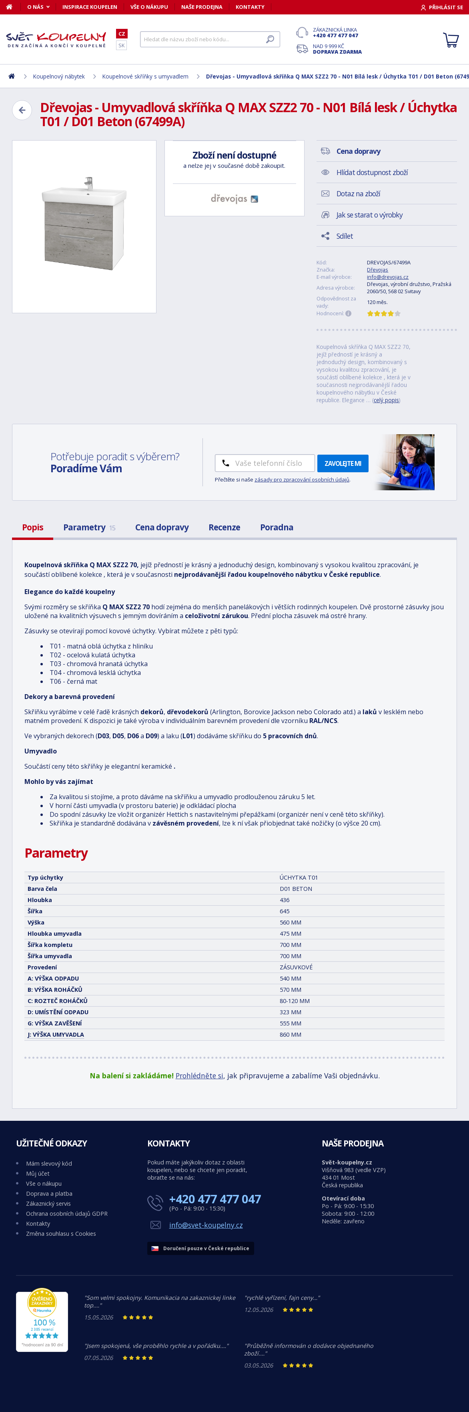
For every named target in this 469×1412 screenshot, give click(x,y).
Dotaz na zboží (358, 193)
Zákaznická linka (337, 32)
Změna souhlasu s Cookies (61, 1233)
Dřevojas (377, 269)
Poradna (276, 527)
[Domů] (13, 7)
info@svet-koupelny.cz (206, 1225)
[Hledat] (210, 39)
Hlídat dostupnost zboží (372, 172)
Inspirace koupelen (89, 6)
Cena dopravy (161, 527)
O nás (35, 6)
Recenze (224, 527)
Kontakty (250, 6)
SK (121, 45)
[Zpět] (22, 110)
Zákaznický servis (48, 1203)
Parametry (89, 527)
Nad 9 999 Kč (337, 48)
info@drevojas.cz (388, 276)
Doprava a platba (49, 1193)
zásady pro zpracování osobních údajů (302, 479)
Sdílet (345, 236)
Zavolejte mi (343, 463)
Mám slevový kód (49, 1163)
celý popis (386, 400)
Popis (32, 527)
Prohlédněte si (199, 1075)
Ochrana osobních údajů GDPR (67, 1213)
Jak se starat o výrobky (370, 215)
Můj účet (38, 1173)
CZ (121, 33)
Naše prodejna (201, 6)
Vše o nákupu (149, 6)
